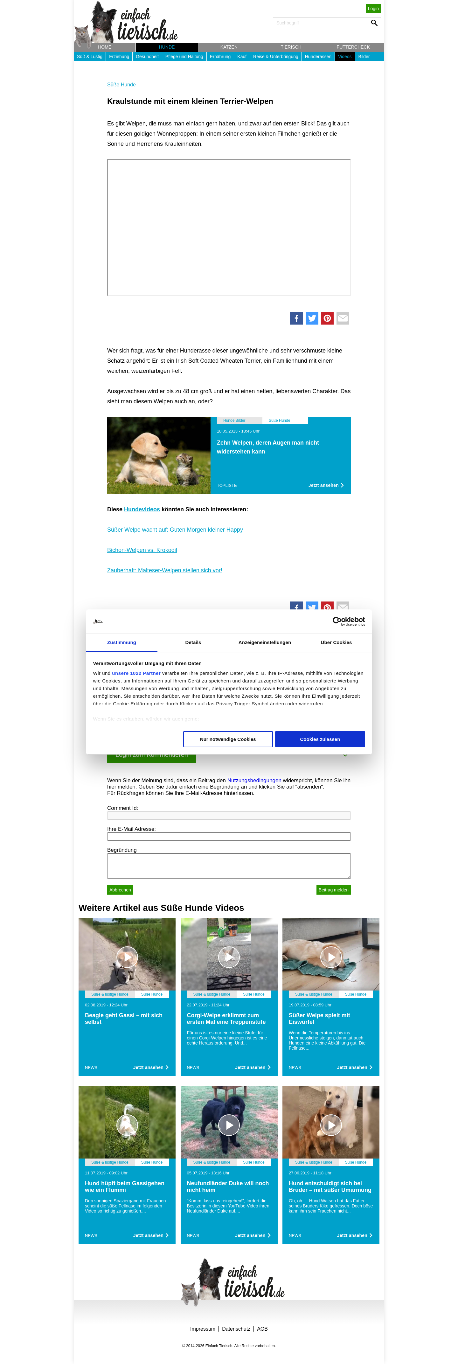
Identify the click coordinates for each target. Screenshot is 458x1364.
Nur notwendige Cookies (228, 739)
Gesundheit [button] (147, 56)
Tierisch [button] (291, 47)
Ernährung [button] (220, 56)
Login (373, 8)
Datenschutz (236, 1329)
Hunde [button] (167, 47)
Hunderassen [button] (318, 56)
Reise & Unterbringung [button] (275, 56)
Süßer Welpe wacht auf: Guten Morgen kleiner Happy (175, 530)
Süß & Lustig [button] (89, 56)
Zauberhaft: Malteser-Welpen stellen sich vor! (164, 570)
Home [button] (104, 47)
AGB (262, 1329)
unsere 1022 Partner (136, 673)
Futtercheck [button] (353, 47)
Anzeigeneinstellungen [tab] (265, 642)
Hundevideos (142, 509)
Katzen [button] (229, 47)
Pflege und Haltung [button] (184, 56)
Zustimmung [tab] (121, 642)
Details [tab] (193, 642)
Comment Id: (122, 808)
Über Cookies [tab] (336, 642)
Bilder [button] (364, 56)
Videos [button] (345, 56)
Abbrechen (120, 889)
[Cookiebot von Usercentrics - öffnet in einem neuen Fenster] (337, 621)
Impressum (202, 1329)
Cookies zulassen (320, 739)
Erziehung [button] (119, 56)
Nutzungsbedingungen (254, 780)
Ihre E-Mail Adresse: (131, 829)
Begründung (122, 850)
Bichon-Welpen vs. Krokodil (142, 550)
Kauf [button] (241, 56)
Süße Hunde (121, 84)
